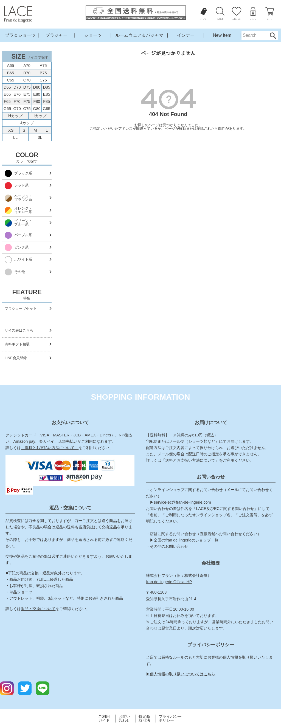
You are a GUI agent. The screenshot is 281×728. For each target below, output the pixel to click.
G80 (36, 109)
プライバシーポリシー (170, 719)
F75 (27, 101)
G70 (17, 109)
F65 (7, 101)
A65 (10, 65)
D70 (17, 87)
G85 (46, 109)
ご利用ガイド (104, 719)
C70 (26, 80)
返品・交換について (38, 609)
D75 (26, 87)
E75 (26, 94)
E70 (17, 94)
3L (40, 137)
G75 (26, 109)
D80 (36, 87)
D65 (7, 87)
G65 (7, 109)
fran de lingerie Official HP (169, 582)
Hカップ (15, 116)
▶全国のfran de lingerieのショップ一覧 (184, 540)
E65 (7, 94)
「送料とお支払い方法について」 (49, 448)
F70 (17, 101)
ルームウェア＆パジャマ (139, 35)
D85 (46, 87)
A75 (43, 65)
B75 (43, 73)
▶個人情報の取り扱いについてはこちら (180, 674)
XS (10, 130)
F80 (36, 101)
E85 (46, 94)
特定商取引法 (144, 719)
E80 (36, 94)
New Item (222, 35)
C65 (10, 80)
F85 (46, 101)
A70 (26, 65)
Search (273, 35)
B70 (26, 73)
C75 (43, 80)
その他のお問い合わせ (169, 546)
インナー (186, 35)
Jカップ (26, 123)
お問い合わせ (124, 719)
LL (15, 137)
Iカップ (40, 116)
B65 (10, 73)
